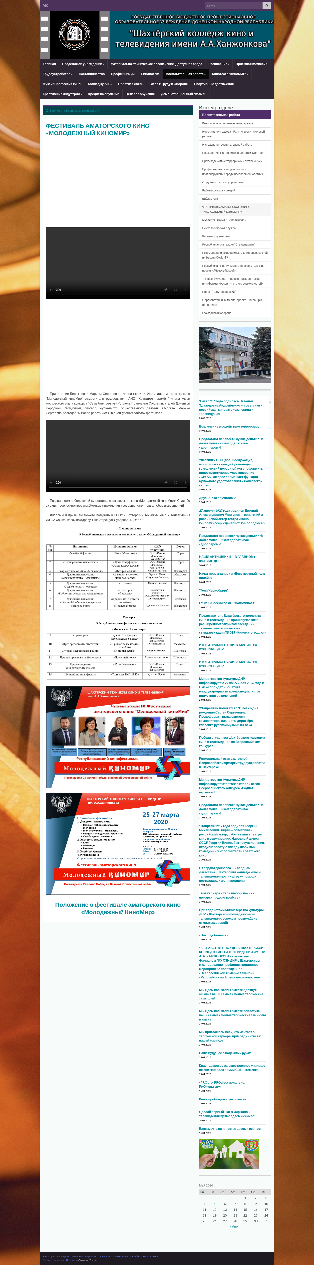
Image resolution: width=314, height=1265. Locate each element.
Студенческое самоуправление (223, 182)
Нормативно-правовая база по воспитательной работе (233, 134)
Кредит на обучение (104, 94)
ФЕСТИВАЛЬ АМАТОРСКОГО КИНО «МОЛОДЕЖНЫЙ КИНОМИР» (226, 209)
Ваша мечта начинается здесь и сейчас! (230, 1128)
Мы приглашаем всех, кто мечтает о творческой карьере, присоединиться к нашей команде (230, 1036)
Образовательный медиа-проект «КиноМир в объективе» (232, 302)
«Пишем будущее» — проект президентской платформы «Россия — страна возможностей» (232, 281)
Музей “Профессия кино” (62, 84)
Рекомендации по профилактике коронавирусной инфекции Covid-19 (235, 255)
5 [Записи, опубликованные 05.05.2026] (214, 1204)
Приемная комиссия (252, 64)
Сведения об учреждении (83, 64)
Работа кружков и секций (218, 190)
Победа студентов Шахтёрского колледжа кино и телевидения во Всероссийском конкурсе (232, 742)
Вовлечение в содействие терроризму (229, 426)
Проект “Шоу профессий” (219, 291)
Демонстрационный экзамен (183, 94)
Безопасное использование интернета (227, 123)
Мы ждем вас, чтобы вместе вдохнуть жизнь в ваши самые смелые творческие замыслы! (231, 994)
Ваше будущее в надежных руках (225, 1053)
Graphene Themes (88, 1260)
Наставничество (92, 74)
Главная (49, 64)
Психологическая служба (219, 228)
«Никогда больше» (213, 935)
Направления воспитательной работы (227, 144)
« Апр (234, 1226)
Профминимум (123, 74)
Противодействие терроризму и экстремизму (232, 161)
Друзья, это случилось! (217, 498)
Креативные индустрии (62, 94)
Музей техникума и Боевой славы (224, 219)
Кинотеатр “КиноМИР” (230, 74)
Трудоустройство (58, 74)
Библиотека (150, 74)
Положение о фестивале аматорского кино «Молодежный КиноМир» (118, 908)
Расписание (218, 64)
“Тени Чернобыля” (213, 590)
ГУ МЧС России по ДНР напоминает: (227, 603)
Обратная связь (130, 84)
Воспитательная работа (186, 74)
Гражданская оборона (216, 313)
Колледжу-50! (100, 84)
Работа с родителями (216, 236)
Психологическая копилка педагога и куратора (233, 152)
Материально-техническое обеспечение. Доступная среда (156, 64)
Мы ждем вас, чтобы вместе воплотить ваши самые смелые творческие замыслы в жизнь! (232, 1015)
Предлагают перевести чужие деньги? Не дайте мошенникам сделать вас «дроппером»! (231, 443)
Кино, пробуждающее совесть (222, 1099)
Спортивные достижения (214, 84)
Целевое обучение (140, 94)
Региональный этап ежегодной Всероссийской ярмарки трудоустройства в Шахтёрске (232, 763)
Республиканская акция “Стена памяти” (228, 244)
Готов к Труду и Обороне (168, 84)
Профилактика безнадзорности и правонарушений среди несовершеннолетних (232, 171)
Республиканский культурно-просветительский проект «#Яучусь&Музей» (233, 268)
